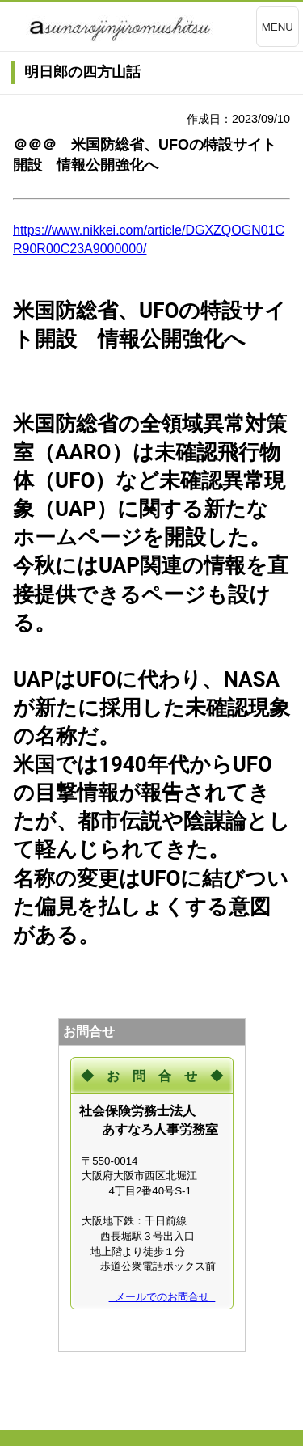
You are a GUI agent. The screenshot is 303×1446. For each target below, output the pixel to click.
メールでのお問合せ (162, 1297)
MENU (277, 27)
